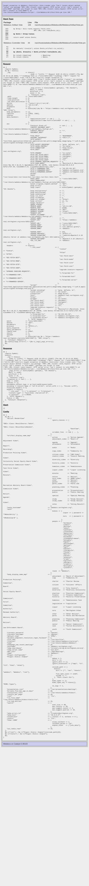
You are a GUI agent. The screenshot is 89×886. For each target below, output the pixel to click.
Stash (5, 478)
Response (7, 411)
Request (6, 70)
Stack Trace (8, 21)
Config (6, 485)
